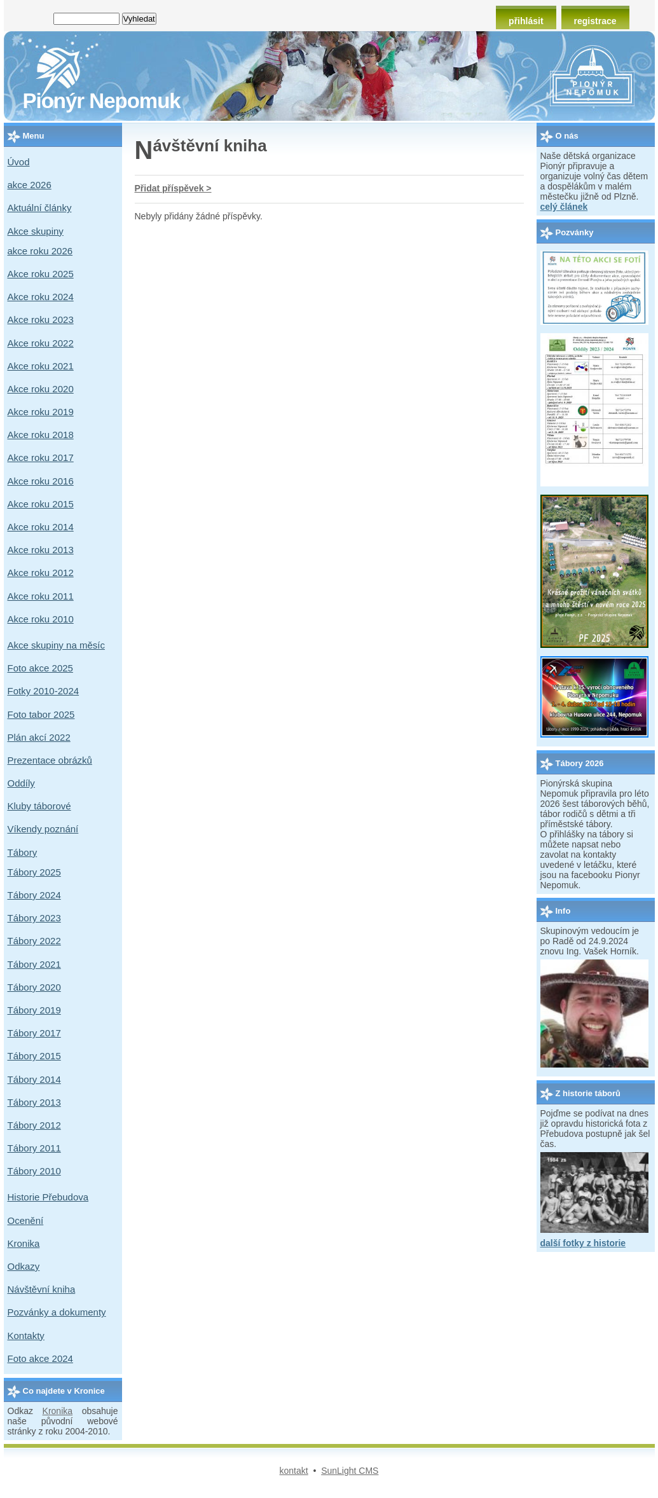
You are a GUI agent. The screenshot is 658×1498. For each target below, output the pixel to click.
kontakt (294, 1471)
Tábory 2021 (34, 964)
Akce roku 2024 (41, 296)
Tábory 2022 (34, 940)
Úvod (19, 161)
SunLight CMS (349, 1471)
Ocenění (26, 1220)
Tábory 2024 (34, 895)
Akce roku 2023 (41, 319)
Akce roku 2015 (41, 503)
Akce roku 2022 (41, 343)
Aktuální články (40, 207)
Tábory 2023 (34, 917)
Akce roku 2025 (41, 273)
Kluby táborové (39, 806)
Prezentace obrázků (50, 760)
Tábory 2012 (34, 1125)
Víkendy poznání (43, 828)
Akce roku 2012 (41, 572)
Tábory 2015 (34, 1055)
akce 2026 (29, 184)
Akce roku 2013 (41, 549)
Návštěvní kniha (42, 1289)
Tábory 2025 (34, 872)
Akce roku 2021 (41, 366)
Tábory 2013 (34, 1102)
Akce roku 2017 (41, 457)
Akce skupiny (36, 231)
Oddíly (21, 783)
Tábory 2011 (34, 1148)
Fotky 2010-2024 (43, 690)
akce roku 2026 (40, 250)
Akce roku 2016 (41, 481)
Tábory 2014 (34, 1079)
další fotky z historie (583, 1243)
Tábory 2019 (34, 1010)
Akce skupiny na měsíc (56, 645)
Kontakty (26, 1335)
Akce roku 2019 (41, 411)
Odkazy (24, 1266)
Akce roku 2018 (41, 434)
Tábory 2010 (34, 1170)
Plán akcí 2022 (39, 737)
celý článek (564, 207)
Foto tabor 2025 (41, 714)
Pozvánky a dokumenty (57, 1312)
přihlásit (526, 21)
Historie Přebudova (48, 1197)
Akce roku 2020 (41, 388)
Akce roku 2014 (41, 526)
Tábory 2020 (34, 987)
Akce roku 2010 (41, 619)
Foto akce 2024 (40, 1358)
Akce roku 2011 (41, 596)
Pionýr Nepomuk (102, 101)
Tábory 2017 (34, 1032)
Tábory (23, 852)
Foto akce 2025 (40, 668)
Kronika (24, 1243)
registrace (595, 21)
